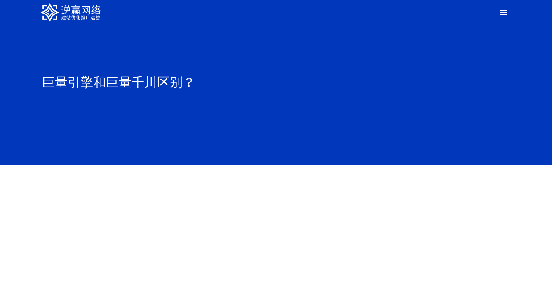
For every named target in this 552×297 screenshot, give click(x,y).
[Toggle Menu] (503, 12)
